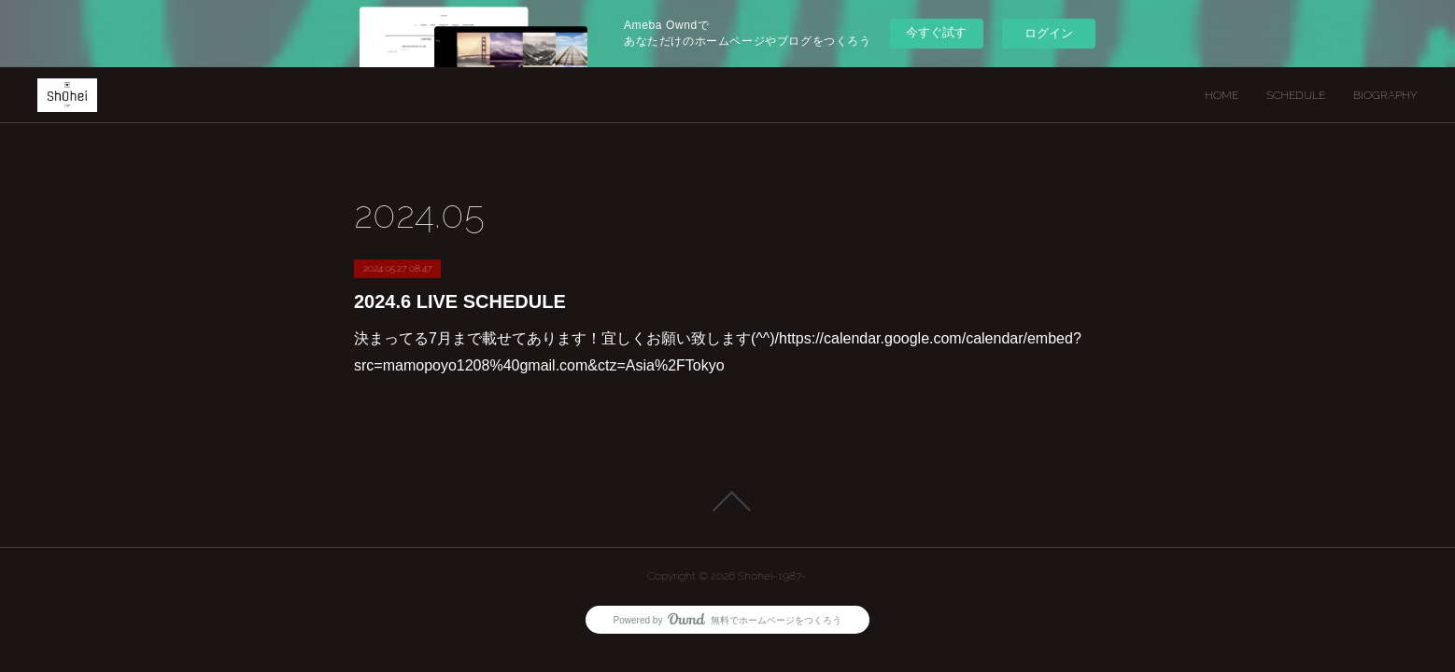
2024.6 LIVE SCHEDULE (460, 301)
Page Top (727, 501)
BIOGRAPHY (1385, 95)
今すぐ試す (936, 32)
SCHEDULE (1295, 95)
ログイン (1048, 33)
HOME (1221, 95)
